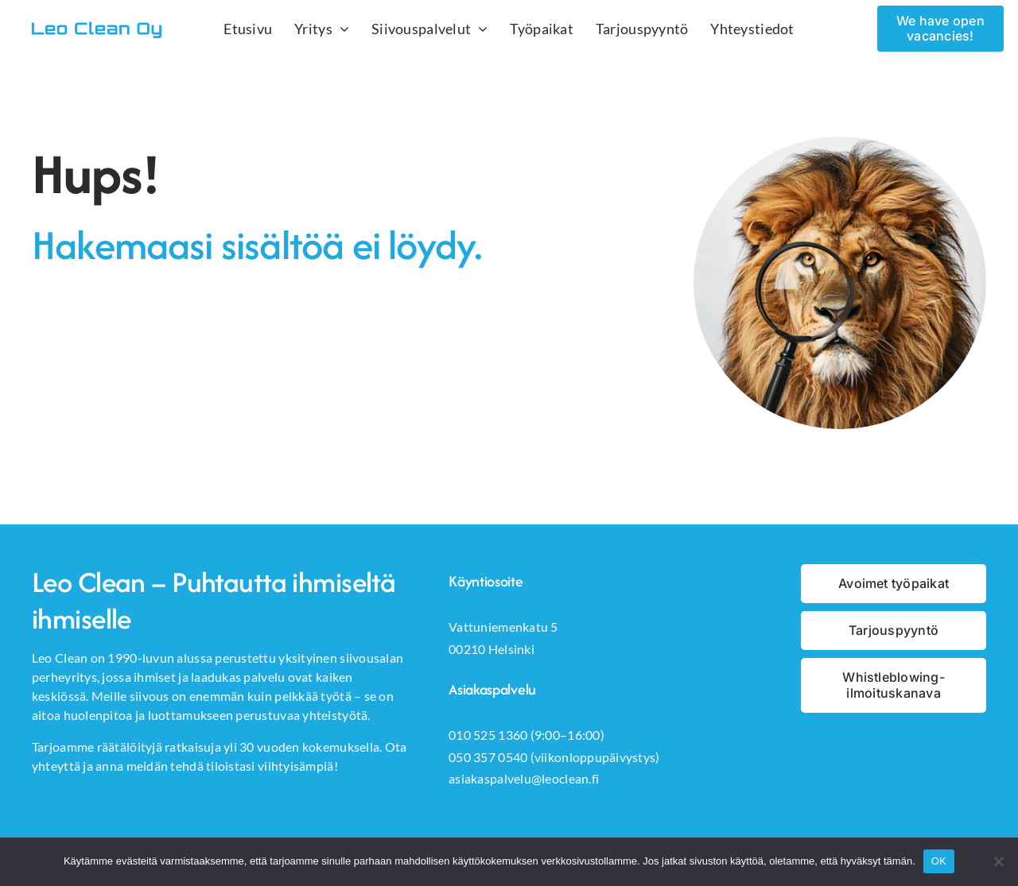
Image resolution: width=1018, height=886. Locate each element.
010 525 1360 (488, 734)
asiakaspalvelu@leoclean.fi (524, 778)
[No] (998, 861)
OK (938, 861)
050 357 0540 (488, 756)
